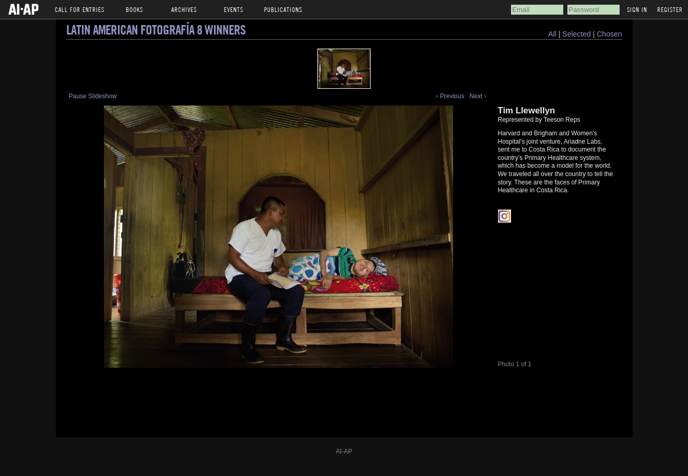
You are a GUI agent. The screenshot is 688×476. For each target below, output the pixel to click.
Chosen (609, 34)
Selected (577, 34)
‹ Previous (450, 96)
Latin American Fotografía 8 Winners (155, 29)
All (552, 34)
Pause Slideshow (93, 96)
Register (670, 9)
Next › (477, 96)
